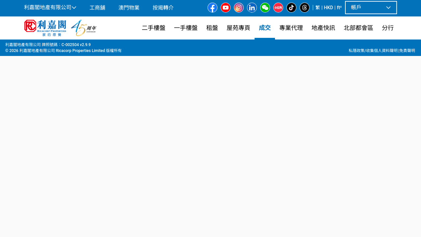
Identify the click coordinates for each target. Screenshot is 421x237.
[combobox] (162, 54)
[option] (38, 115)
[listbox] (220, 115)
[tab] (53, 152)
